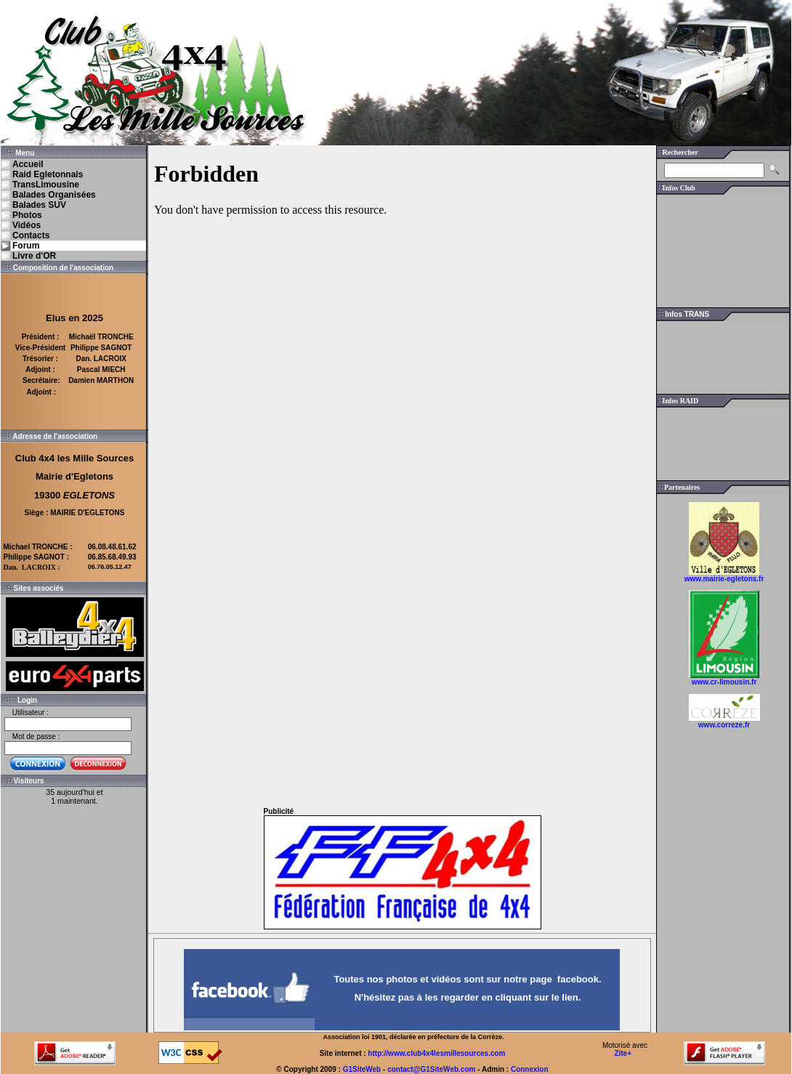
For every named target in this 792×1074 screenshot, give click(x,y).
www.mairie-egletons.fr (724, 579)
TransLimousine (45, 184)
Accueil (28, 164)
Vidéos (26, 225)
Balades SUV (39, 205)
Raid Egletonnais (47, 174)
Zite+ (622, 1053)
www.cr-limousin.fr (724, 682)
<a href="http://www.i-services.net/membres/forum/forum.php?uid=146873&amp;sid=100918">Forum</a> (402, 472)
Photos (27, 215)
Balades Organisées (54, 195)
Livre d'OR (34, 256)
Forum (25, 246)
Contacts (30, 235)
